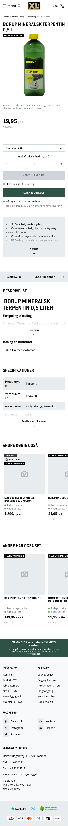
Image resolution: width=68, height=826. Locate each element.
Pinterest (12, 734)
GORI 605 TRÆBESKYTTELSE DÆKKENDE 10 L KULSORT (19, 499)
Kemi (48, 16)
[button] (6, 163)
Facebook (12, 721)
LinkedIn (46, 728)
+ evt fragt (8, 126)
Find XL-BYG (10, 680)
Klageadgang (45, 691)
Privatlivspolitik (46, 696)
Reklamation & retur (49, 685)
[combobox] (34, 148)
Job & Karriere (11, 685)
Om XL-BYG (10, 691)
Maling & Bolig (18, 16)
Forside (6, 16)
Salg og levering (47, 680)
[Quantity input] (34, 163)
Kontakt (7, 674)
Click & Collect (46, 674)
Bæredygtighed (12, 696)
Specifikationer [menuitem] (45, 277)
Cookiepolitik (45, 702)
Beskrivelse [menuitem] (14, 277)
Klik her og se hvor (30, 201)
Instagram (13, 728)
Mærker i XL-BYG (13, 702)
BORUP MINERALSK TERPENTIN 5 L (22, 598)
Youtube (46, 721)
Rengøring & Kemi (35, 16)
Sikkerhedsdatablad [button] (20, 350)
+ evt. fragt (8, 519)
